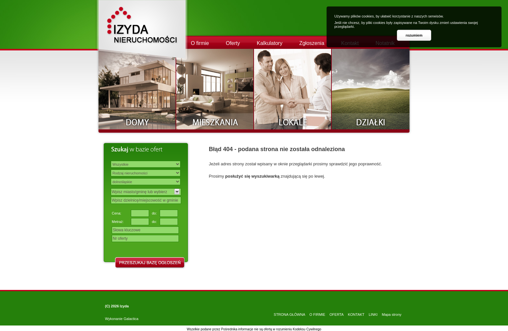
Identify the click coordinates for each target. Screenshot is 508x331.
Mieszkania (215, 89)
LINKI (373, 314)
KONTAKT (356, 314)
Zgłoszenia (311, 43)
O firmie (200, 43)
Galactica (130, 319)
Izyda (124, 306)
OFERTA (336, 314)
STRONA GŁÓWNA (289, 314)
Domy (137, 89)
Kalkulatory (270, 43)
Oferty (233, 43)
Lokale (293, 89)
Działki (371, 89)
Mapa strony (391, 314)
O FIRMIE (317, 314)
